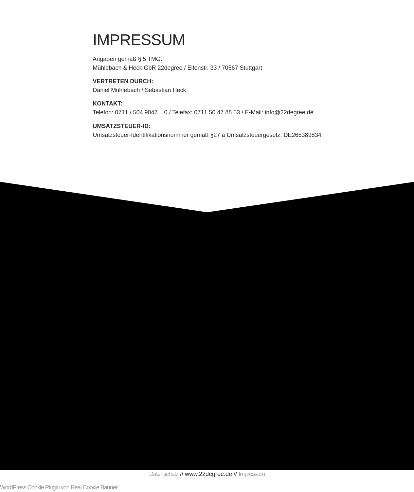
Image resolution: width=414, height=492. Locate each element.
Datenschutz (163, 474)
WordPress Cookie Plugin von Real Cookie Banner (58, 487)
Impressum (252, 474)
